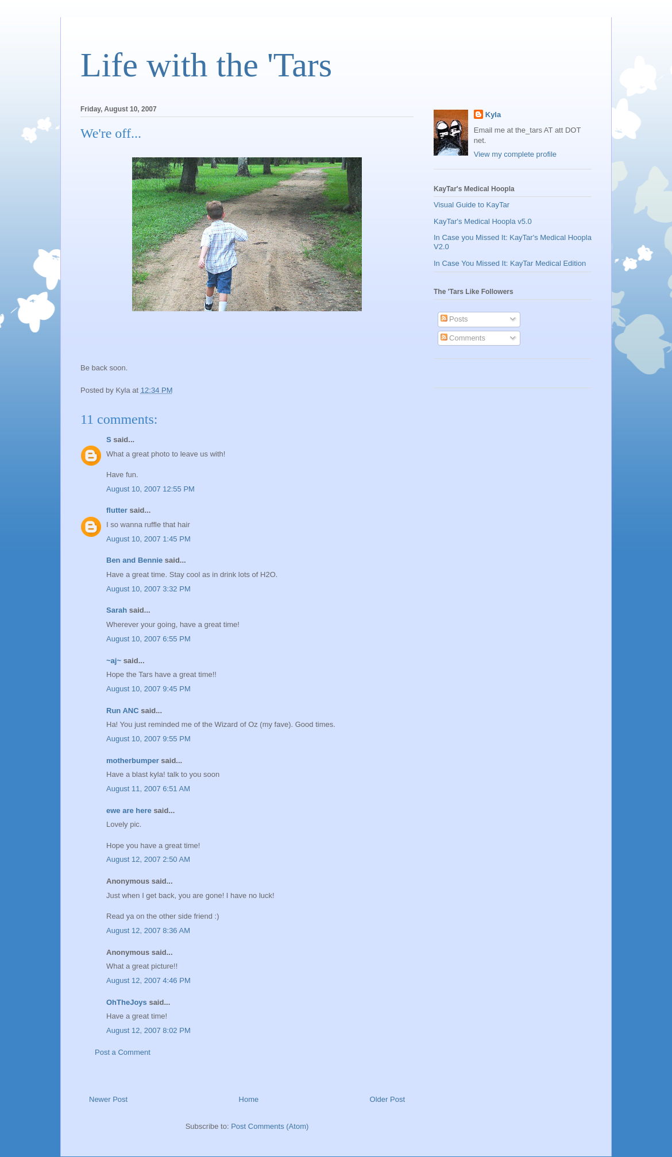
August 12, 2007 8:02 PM (148, 1030)
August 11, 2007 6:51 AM (148, 788)
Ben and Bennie (134, 560)
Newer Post (108, 1099)
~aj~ (113, 660)
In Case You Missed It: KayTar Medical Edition (510, 263)
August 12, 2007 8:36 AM (148, 930)
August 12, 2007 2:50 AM (148, 859)
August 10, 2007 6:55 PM (148, 638)
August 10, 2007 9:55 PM (148, 738)
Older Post (387, 1099)
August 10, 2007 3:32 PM (148, 589)
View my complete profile (515, 154)
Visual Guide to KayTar (471, 204)
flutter (117, 510)
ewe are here (129, 810)
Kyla (493, 114)
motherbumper (132, 760)
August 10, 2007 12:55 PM (150, 489)
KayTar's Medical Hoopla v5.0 (483, 221)
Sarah (116, 610)
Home (249, 1099)
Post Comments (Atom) (269, 1126)
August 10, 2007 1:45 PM (148, 539)
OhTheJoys (126, 1002)
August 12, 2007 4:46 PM (148, 980)
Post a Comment (122, 1052)
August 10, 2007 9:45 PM (148, 688)
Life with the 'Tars (206, 65)
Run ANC (122, 710)
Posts (454, 319)
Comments (463, 338)
